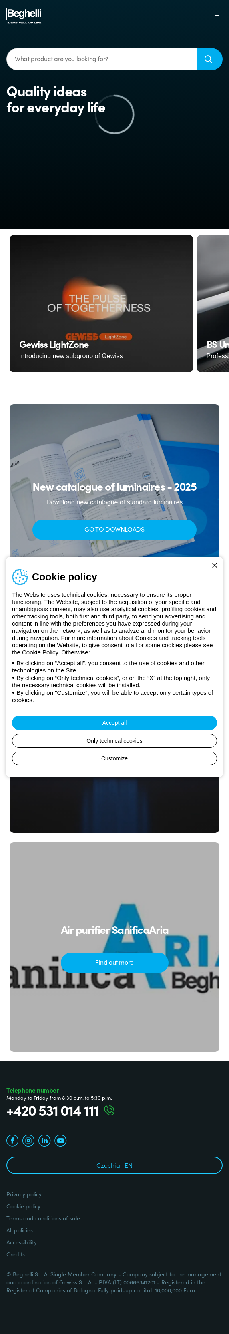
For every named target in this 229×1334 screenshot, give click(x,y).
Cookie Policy (40, 652)
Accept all (114, 723)
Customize (114, 758)
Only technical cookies (114, 741)
